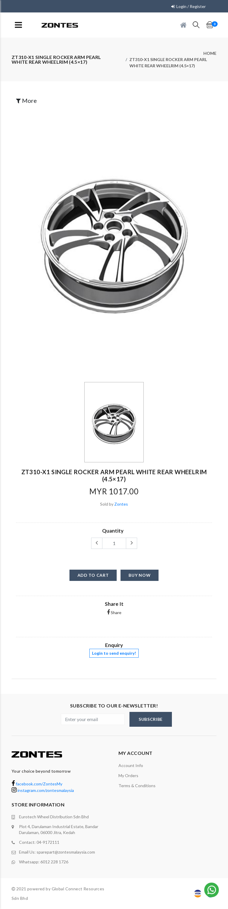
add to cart (93, 575)
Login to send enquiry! (114, 653)
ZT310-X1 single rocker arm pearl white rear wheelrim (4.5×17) (168, 62)
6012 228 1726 (54, 861)
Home (209, 53)
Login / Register (191, 6)
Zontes (121, 504)
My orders (128, 775)
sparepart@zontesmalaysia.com (66, 851)
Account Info (130, 765)
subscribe (151, 719)
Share (114, 612)
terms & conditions (137, 785)
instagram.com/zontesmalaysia (43, 790)
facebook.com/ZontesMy (37, 783)
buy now (140, 575)
